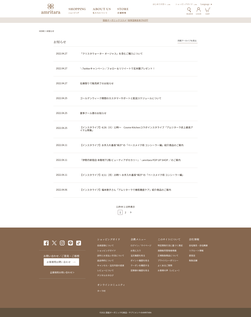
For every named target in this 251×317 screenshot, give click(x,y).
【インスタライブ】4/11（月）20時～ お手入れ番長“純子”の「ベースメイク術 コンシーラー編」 (132, 174)
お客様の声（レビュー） (169, 270)
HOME (42, 31)
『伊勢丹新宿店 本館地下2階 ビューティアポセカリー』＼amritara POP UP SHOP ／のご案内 (130, 160)
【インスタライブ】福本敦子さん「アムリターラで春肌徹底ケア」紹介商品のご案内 (125, 189)
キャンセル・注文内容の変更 (110, 265)
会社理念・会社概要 (198, 245)
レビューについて (105, 270)
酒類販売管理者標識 (167, 250)
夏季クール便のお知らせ (93, 113)
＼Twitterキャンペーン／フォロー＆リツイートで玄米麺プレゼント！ (117, 68)
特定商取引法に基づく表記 (170, 245)
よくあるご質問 (165, 265)
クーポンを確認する (140, 265)
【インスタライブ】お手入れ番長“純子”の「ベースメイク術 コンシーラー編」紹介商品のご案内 (131, 145)
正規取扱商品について (168, 255)
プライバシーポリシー (168, 260)
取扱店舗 (193, 260)
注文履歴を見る (138, 255)
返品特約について (105, 260)
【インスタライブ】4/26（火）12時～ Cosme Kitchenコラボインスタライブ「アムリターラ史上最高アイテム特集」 (136, 129)
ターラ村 (101, 290)
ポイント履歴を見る (140, 260)
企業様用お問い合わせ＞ (62, 272)
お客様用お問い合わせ (59, 262)
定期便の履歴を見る (140, 270)
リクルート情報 (196, 250)
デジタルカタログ (105, 275)
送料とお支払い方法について (110, 255)
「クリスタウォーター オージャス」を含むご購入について (111, 53)
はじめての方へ (159, 4)
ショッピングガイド (184, 4)
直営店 (192, 255)
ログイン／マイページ (141, 245)
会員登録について (105, 245)
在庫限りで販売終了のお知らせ (97, 83)
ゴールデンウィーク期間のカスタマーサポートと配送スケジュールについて (120, 98)
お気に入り (136, 250)
